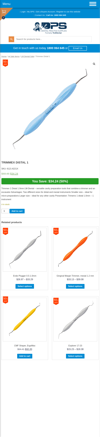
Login (23, 12)
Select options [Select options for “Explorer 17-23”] (75, 356)
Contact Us (40, 15)
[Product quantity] (5, 211)
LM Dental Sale (27, 56)
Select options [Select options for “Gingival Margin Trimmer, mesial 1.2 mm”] (75, 286)
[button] (94, 64)
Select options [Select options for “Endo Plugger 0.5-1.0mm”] (25, 286)
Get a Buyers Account (45, 12)
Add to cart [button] (24, 356)
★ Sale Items (14, 56)
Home (4, 56)
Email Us (77, 48)
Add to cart (17, 211)
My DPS (30, 12)
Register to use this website (68, 12)
